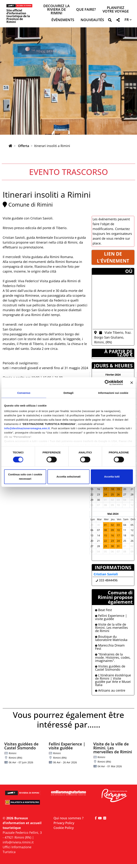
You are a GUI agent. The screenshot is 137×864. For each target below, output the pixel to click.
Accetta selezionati (68, 476)
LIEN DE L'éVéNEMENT (113, 257)
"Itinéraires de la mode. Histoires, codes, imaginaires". (113, 657)
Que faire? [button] (86, 10)
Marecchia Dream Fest (110, 647)
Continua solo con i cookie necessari (25, 476)
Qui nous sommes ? (68, 818)
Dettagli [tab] (68, 392)
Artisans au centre (110, 690)
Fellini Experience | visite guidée (111, 617)
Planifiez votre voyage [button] (116, 10)
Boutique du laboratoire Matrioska (111, 638)
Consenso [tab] (23, 392)
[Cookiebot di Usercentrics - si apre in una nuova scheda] (107, 382)
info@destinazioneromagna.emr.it (27, 428)
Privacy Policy (64, 823)
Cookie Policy (64, 828)
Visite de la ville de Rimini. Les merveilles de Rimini (111, 627)
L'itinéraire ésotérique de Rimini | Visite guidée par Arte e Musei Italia (113, 680)
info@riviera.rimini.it (18, 842)
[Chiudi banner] (131, 382)
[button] (109, 20)
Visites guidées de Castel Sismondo (110, 668)
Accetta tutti (112, 476)
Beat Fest (103, 609)
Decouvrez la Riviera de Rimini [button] (56, 9)
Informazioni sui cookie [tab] (113, 392)
